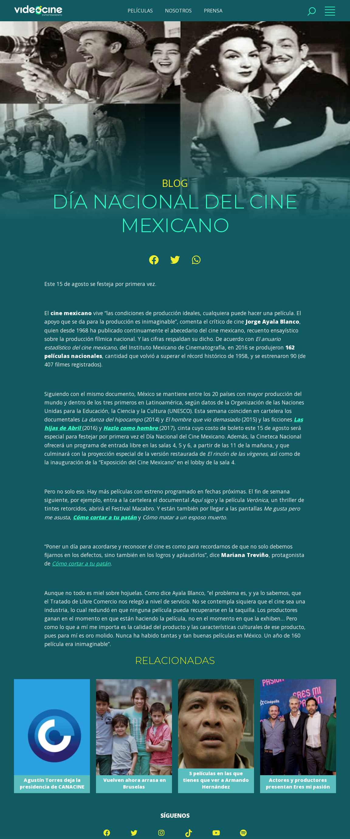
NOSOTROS (178, 10)
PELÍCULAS (140, 10)
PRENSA (213, 10)
